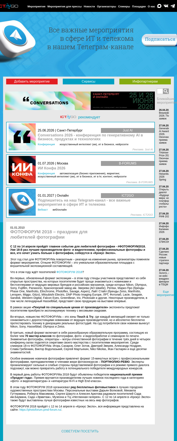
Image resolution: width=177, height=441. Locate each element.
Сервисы (88, 81)
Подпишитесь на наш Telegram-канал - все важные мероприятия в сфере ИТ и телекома (84, 202)
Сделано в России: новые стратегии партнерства (166, 257)
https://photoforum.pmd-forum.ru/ (40, 409)
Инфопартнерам (145, 81)
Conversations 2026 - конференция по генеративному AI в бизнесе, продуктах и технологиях (90, 137)
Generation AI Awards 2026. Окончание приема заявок (165, 135)
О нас (151, 6)
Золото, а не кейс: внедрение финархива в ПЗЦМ (165, 279)
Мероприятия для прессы (64, 6)
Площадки (139, 6)
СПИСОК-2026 (167, 241)
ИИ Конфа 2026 (51, 168)
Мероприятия (36, 6)
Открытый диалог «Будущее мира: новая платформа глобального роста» (166, 198)
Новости (89, 6)
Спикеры (124, 6)
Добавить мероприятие (32, 81)
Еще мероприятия (166, 293)
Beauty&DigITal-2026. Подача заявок (168, 115)
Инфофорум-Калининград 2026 (166, 229)
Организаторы (106, 6)
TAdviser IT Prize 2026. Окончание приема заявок (165, 158)
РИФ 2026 (164, 216)
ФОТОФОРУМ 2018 (69, 272)
